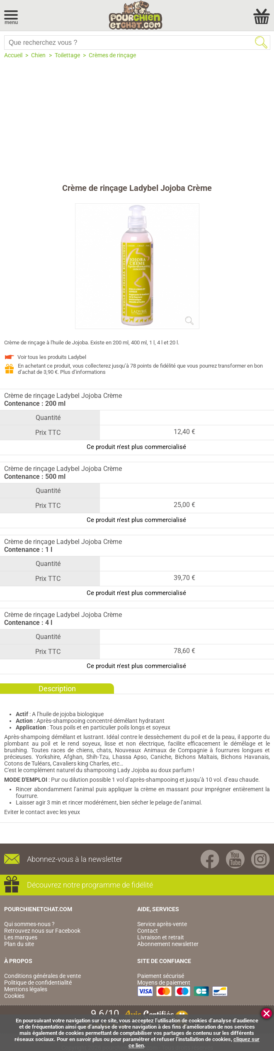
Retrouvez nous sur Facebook (42, 930)
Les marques (20, 937)
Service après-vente (162, 924)
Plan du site (19, 944)
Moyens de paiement (163, 982)
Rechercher (261, 42)
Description (57, 688)
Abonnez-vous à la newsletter (74, 859)
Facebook (210, 859)
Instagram (260, 859)
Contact (147, 930)
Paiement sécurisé (160, 976)
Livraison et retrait (160, 937)
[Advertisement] (137, 121)
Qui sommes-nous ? (29, 924)
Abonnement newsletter (168, 944)
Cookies (14, 995)
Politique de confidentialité (38, 982)
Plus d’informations (83, 372)
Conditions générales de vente (42, 976)
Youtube (235, 859)
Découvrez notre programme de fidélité (90, 884)
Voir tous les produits (51, 357)
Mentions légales (25, 989)
